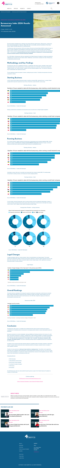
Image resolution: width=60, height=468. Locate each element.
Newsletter (20, 450)
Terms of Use (20, 453)
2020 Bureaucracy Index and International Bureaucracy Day (30, 379)
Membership (20, 444)
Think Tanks (20, 446)
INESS (3, 29)
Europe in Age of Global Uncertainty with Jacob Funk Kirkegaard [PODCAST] (19, 424)
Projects (22, 8)
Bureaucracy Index (7, 31)
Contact (29, 8)
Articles (16, 8)
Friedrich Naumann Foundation (24, 448)
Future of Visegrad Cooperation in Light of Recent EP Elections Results (30, 382)
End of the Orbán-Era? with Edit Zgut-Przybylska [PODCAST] (50, 413)
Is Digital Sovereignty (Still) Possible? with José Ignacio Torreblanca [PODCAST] (20, 413)
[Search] (51, 9)
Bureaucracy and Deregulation (10, 20)
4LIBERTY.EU (28, 464)
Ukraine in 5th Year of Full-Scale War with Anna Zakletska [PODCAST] (49, 423)
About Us (9, 8)
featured (15, 31)
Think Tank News (24, 20)
